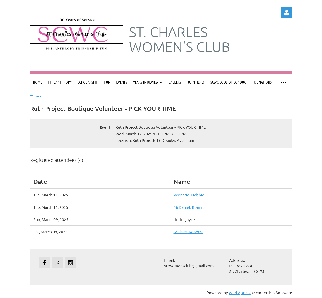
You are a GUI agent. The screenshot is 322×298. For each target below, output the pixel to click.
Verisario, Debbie (189, 194)
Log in (286, 12)
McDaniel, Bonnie (189, 207)
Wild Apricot (240, 292)
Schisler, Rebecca (188, 231)
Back (38, 96)
